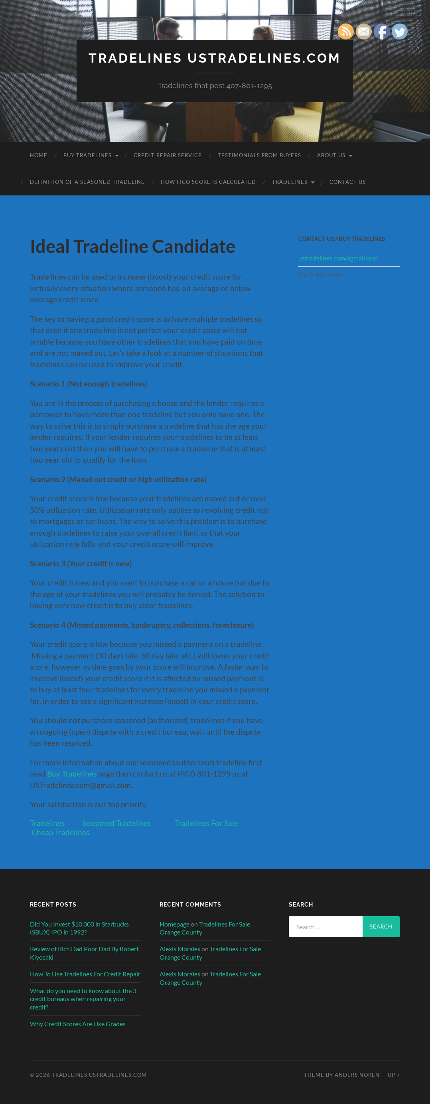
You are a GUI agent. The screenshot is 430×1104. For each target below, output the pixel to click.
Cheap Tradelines (60, 832)
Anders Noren (357, 1075)
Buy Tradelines (87, 155)
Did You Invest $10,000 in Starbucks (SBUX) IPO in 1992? (79, 928)
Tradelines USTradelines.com (215, 58)
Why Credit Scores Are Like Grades (78, 1023)
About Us (331, 155)
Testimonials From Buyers (259, 155)
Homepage (174, 924)
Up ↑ (394, 1075)
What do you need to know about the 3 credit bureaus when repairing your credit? (83, 999)
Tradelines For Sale (206, 823)
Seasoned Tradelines (116, 823)
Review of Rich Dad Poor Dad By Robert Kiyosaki (84, 953)
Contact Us (347, 182)
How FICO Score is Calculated (208, 182)
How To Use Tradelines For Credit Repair (85, 974)
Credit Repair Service (168, 155)
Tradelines (290, 182)
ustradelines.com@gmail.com (338, 258)
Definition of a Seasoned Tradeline (87, 182)
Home (38, 155)
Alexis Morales (180, 948)
